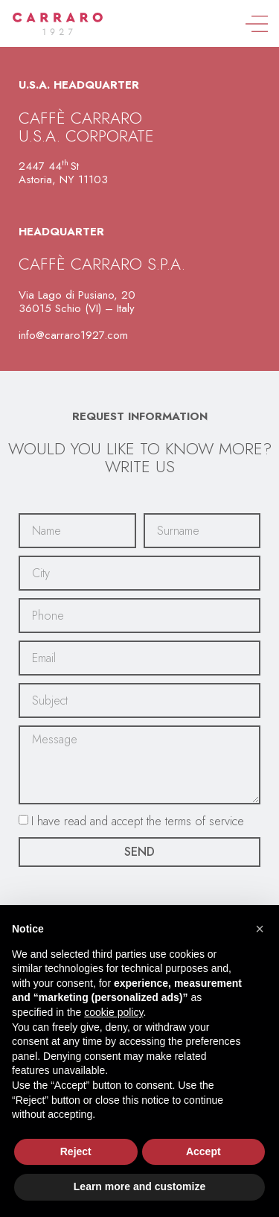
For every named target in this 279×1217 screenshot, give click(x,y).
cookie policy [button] (113, 1012)
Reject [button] (76, 1151)
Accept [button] (203, 1151)
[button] (260, 929)
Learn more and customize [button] (139, 1186)
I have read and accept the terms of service (137, 820)
